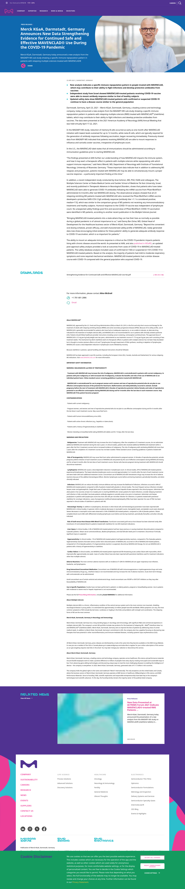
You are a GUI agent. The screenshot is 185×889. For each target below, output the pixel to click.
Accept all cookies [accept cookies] (152, 857)
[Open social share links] (23, 65)
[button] (7, 3)
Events (24, 800)
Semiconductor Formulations (142, 788)
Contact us (27, 811)
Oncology (98, 779)
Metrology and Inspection (141, 792)
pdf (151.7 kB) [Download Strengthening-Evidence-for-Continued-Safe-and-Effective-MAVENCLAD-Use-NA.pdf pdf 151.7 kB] (158, 275)
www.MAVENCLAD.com (87, 357)
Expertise (32, 11)
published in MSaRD (142, 243)
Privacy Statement (80, 882)
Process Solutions (64, 779)
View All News (25, 698)
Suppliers (26, 806)
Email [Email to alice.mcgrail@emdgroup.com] (74, 302)
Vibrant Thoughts (101, 796)
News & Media (57, 11)
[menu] (46, 11)
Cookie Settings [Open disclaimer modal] (150, 873)
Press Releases (26, 24)
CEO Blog (134, 809)
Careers (25, 785)
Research (44, 11)
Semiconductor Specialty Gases (143, 801)
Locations (26, 816)
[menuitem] (22, 11)
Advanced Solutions (65, 783)
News (23, 795)
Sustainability (29, 780)
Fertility (97, 788)
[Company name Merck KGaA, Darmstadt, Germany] (9, 11)
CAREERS (173, 3)
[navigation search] (179, 3)
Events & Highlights (138, 814)
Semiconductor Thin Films (141, 779)
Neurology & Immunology (104, 783)
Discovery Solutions (65, 788)
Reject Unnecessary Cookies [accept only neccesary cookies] (152, 866)
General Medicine (101, 792)
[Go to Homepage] (7, 3)
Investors (70, 11)
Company (21, 11)
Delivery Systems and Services (142, 796)
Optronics (135, 783)
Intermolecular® (137, 805)
